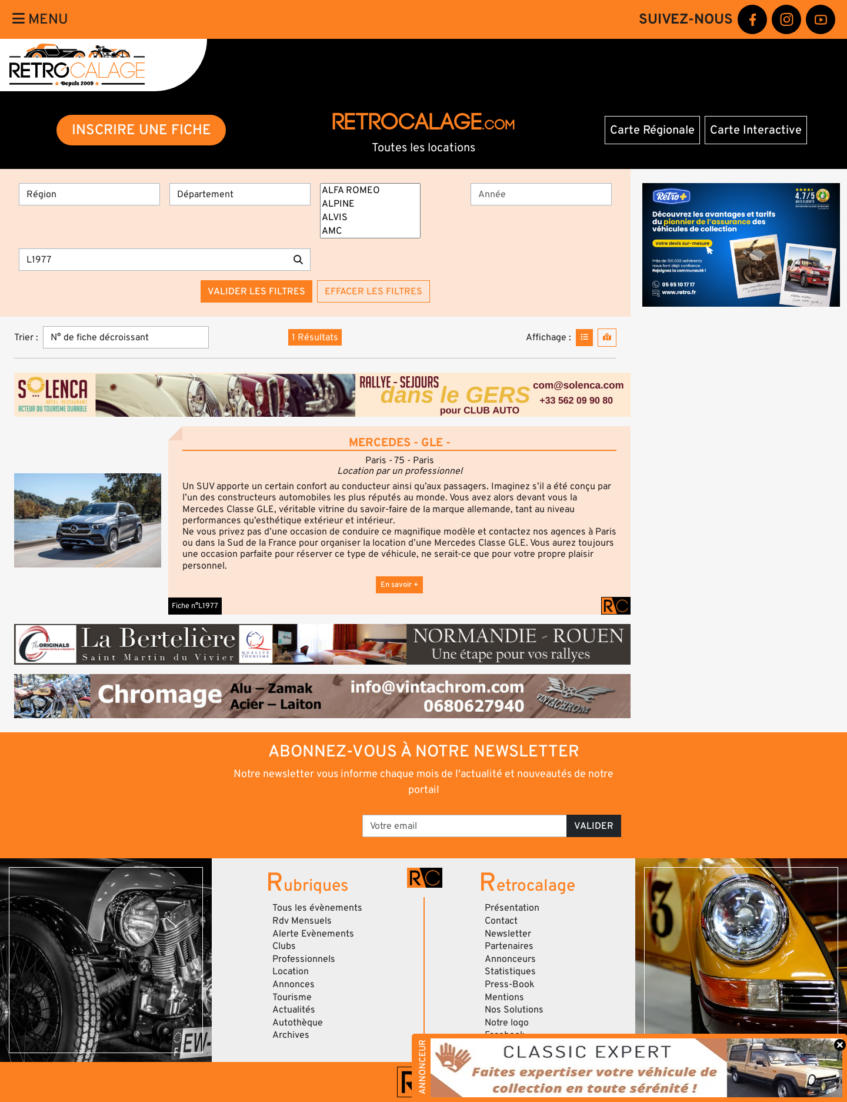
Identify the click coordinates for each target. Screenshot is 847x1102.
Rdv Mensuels (302, 920)
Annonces (293, 984)
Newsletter (508, 933)
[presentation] (271, 822)
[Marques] (370, 210)
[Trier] (126, 337)
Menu (40, 19)
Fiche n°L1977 (195, 605)
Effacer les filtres (373, 291)
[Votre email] (464, 826)
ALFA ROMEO (370, 190)
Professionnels (303, 958)
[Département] (240, 194)
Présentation (512, 907)
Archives (290, 1034)
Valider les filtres (256, 291)
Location (290, 971)
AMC (370, 231)
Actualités (293, 1009)
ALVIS (370, 217)
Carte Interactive (756, 130)
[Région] (89, 194)
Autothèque (297, 1022)
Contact (501, 920)
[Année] (541, 194)
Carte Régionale (652, 130)
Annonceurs (510, 958)
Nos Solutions (514, 1009)
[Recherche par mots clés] (152, 259)
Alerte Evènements (313, 933)
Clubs (284, 946)
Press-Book (510, 984)
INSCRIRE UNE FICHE (141, 130)
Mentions (504, 997)
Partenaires (509, 946)
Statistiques (510, 971)
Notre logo (507, 1022)
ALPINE (370, 204)
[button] (87, 520)
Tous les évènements (317, 907)
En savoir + (399, 584)
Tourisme (292, 997)
